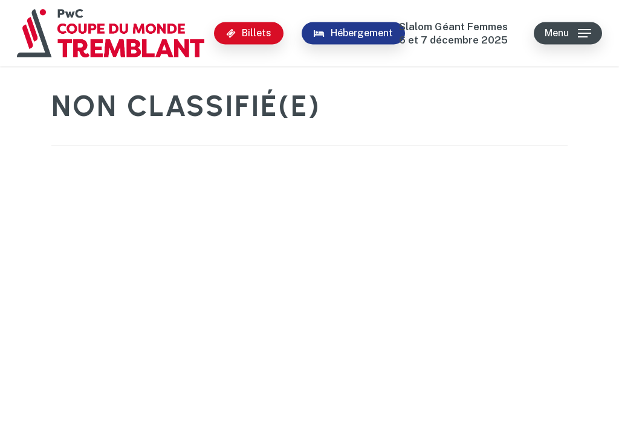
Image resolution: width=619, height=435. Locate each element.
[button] (568, 33)
